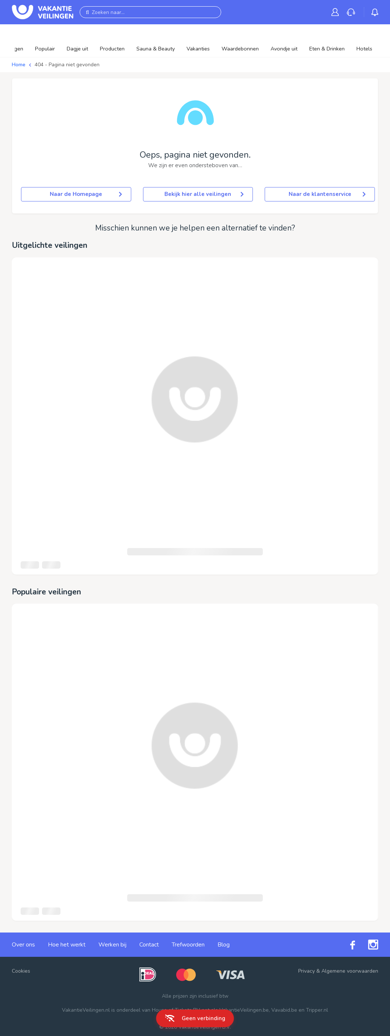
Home (18, 64)
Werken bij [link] (112, 945)
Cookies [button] (21, 970)
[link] (336, 12)
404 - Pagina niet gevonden (67, 64)
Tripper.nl (317, 1010)
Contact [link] (149, 945)
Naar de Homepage (86, 194)
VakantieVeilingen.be (244, 1010)
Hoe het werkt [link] (67, 945)
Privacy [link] (306, 970)
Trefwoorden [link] (188, 945)
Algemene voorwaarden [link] (349, 970)
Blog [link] (223, 945)
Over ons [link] (23, 945)
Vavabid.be (284, 1010)
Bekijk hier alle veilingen (204, 194)
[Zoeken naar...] (150, 12)
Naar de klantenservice (327, 194)
